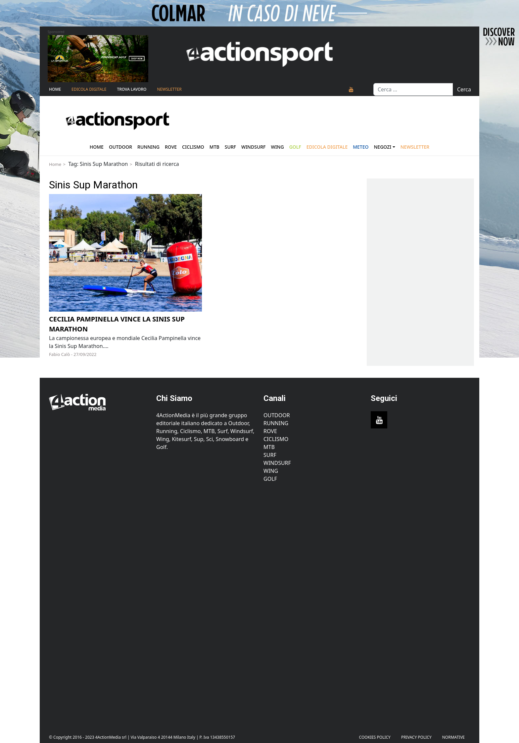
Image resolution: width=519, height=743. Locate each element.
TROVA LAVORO (131, 89)
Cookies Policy (375, 737)
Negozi (383, 147)
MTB (269, 447)
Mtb (214, 147)
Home (55, 89)
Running (148, 147)
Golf (270, 478)
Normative (453, 737)
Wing (277, 147)
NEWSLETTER (169, 89)
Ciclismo (193, 147)
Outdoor (120, 147)
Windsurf (253, 147)
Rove (171, 147)
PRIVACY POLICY (416, 737)
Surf (230, 147)
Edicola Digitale (88, 89)
